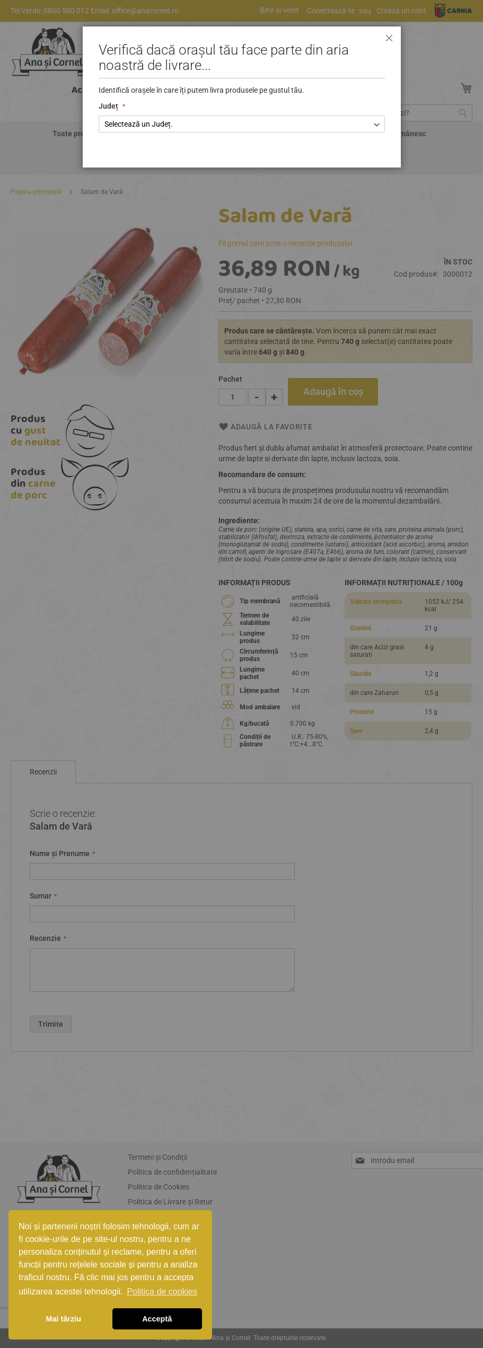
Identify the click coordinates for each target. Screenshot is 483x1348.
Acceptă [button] (157, 1319)
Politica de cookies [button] (162, 1291)
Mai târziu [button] (63, 1319)
